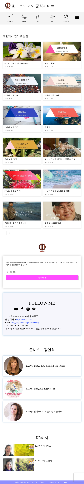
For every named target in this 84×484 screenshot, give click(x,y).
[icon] (16, 310)
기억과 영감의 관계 (12, 191)
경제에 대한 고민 (11, 95)
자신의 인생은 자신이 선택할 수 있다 (60, 159)
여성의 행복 (50, 63)
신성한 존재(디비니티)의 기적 (57, 191)
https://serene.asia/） (25, 319)
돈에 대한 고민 (10, 159)
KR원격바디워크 (43, 446)
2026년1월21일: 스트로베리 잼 (40, 389)
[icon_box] (10, 21)
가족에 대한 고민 (52, 95)
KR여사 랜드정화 (43, 460)
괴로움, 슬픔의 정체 (53, 223)
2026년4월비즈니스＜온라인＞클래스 (44, 411)
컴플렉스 (48, 127)
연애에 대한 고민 (11, 127)
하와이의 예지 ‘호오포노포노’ (16, 63)
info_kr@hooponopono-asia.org (25, 322)
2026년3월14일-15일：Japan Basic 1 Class (45, 366)
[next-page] (9, 233)
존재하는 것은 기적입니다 (15, 223)
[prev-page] (5, 233)
